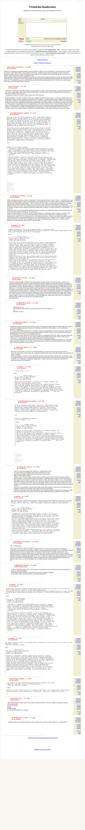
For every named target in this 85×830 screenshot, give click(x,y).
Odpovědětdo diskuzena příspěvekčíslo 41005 (78, 395)
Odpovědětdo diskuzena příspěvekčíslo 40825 (78, 118)
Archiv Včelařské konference (42, 66)
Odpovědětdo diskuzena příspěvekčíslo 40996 (78, 332)
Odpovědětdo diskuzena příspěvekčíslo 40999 (78, 595)
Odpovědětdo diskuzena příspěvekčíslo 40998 (78, 376)
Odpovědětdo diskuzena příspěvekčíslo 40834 (78, 638)
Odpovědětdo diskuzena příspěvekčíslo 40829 (78, 701)
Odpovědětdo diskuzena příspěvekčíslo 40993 (78, 306)
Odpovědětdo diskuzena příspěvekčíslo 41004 (78, 542)
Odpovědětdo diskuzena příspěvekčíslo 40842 (78, 245)
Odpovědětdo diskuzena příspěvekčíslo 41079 (78, 512)
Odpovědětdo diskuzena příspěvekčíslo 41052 (78, 789)
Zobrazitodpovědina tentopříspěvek (79, 78)
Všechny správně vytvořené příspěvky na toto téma (42, 807)
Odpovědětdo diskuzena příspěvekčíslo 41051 (78, 770)
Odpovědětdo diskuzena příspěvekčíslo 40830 (78, 748)
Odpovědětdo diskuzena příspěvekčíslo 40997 (78, 351)
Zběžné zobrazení (42, 62)
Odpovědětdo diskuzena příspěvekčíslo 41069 (78, 435)
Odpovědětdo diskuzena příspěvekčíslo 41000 (78, 618)
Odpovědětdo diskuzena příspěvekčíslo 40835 (78, 215)
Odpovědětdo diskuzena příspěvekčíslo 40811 (78, 72)
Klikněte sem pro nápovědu (42, 819)
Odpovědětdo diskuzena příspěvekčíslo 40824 (78, 91)
